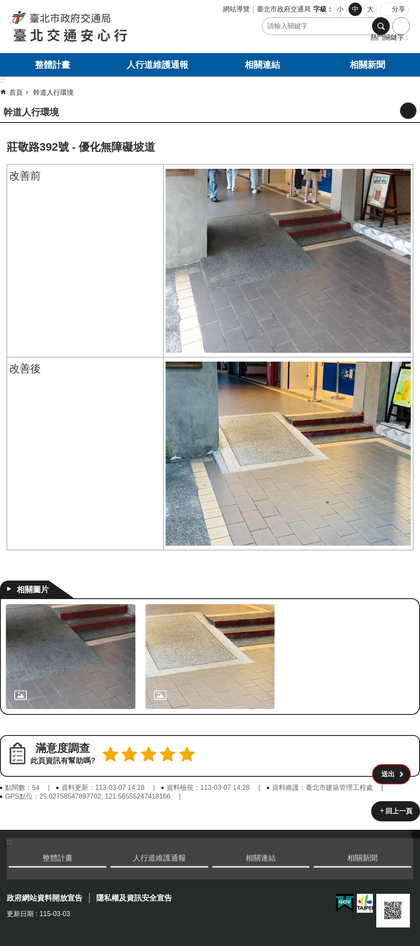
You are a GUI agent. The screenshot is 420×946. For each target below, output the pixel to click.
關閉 (416, 833)
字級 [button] (320, 9)
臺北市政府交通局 (284, 9)
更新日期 (20, 912)
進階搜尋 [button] (401, 26)
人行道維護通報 (157, 64)
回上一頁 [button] (399, 809)
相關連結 (262, 64)
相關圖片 (33, 589)
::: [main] (2, 80)
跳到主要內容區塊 (4, 4)
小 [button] (340, 9)
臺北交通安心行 (99, 26)
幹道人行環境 (53, 92)
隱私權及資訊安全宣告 (134, 897)
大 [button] (370, 9)
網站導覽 (236, 9)
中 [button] (355, 9)
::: (9, 840)
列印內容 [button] (408, 110)
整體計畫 (52, 64)
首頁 (16, 92)
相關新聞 (367, 64)
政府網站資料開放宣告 (44, 897)
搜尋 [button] (381, 26)
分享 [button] (398, 9)
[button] (391, 756)
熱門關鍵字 (387, 37)
